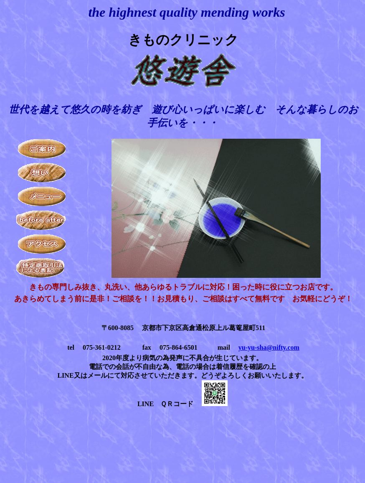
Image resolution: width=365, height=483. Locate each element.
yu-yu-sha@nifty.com (268, 347)
